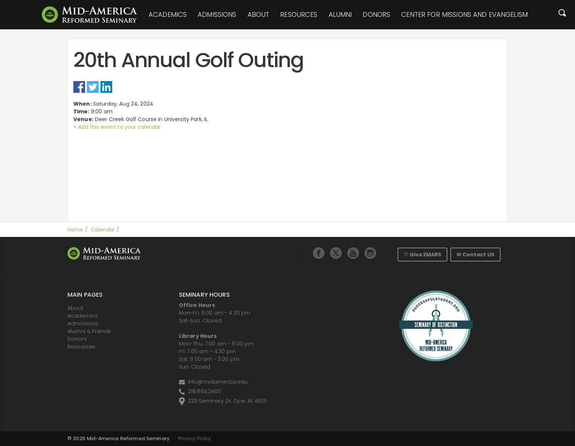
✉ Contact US (475, 254)
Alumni (340, 14)
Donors (376, 14)
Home (75, 229)
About (259, 14)
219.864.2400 (204, 391)
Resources (298, 14)
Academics (168, 14)
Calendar (103, 229)
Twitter (93, 87)
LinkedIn (106, 87)
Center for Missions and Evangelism (464, 14)
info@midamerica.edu (218, 381)
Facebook (79, 87)
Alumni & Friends (89, 331)
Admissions (217, 14)
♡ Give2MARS (423, 254)
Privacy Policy (194, 438)
